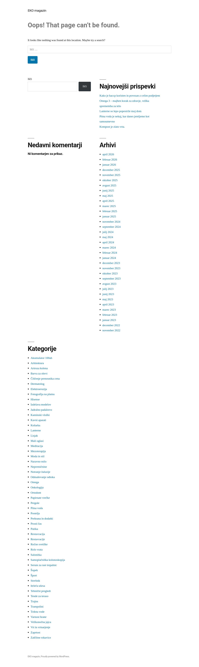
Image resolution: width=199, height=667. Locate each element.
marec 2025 (109, 206)
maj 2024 (107, 237)
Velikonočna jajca (41, 622)
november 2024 (111, 222)
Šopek (34, 570)
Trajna (34, 601)
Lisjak (34, 435)
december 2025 (111, 170)
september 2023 (111, 278)
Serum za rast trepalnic (44, 565)
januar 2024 (109, 258)
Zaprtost (35, 632)
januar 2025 (109, 216)
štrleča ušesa (38, 586)
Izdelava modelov (41, 404)
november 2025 (111, 175)
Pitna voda (37, 508)
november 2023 (111, 268)
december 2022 (111, 325)
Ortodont (36, 492)
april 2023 (108, 304)
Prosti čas (36, 523)
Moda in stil (37, 456)
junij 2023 (108, 294)
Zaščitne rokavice (41, 637)
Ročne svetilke (39, 544)
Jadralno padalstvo (41, 410)
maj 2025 (107, 196)
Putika (34, 529)
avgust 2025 (109, 185)
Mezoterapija (38, 451)
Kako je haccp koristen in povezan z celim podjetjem (130, 95)
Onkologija (37, 487)
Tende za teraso (39, 596)
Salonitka (36, 555)
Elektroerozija (39, 389)
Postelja (35, 513)
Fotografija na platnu (43, 394)
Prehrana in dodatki (42, 518)
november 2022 (111, 330)
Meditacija (37, 446)
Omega (35, 482)
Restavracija (38, 534)
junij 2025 (108, 190)
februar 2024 (109, 253)
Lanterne (36, 430)
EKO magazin (37, 10)
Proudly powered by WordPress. (55, 656)
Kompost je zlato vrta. (112, 127)
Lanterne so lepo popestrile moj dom (120, 111)
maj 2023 (107, 299)
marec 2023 (109, 310)
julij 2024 (107, 232)
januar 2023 (109, 320)
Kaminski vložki (40, 415)
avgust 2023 (109, 284)
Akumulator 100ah (41, 358)
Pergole (35, 503)
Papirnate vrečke (40, 498)
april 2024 (108, 242)
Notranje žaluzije (40, 472)
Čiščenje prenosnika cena (45, 378)
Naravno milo (38, 461)
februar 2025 (109, 211)
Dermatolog (37, 384)
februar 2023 (109, 315)
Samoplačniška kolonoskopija (48, 560)
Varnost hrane (38, 617)
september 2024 (111, 227)
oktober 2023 (110, 273)
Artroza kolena (39, 368)
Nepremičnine (39, 467)
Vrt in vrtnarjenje (40, 627)
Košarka (35, 425)
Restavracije (38, 539)
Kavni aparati (38, 420)
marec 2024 (109, 247)
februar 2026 (109, 159)
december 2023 (111, 263)
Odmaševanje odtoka (43, 477)
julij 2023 (107, 289)
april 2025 (108, 201)
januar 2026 (109, 164)
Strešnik (35, 581)
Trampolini (37, 606)
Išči (30, 79)
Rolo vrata (37, 549)
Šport (34, 575)
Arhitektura (37, 363)
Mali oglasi (37, 441)
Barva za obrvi (39, 373)
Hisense (35, 399)
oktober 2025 (110, 180)
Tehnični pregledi (41, 591)
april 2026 (108, 154)
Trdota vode (37, 612)
